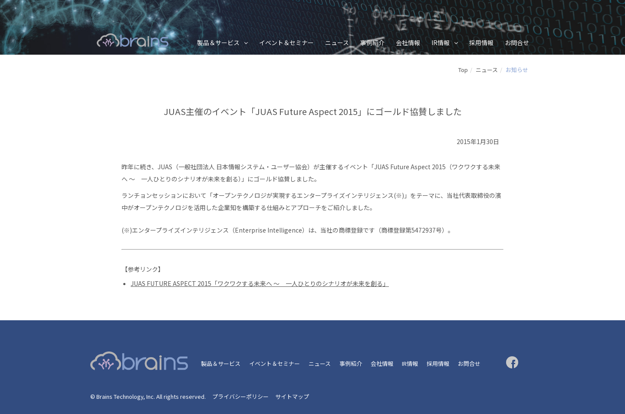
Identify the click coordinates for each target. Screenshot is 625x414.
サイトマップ (292, 396)
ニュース (337, 42)
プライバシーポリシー (240, 396)
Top (463, 70)
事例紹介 (372, 42)
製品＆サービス (218, 42)
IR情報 (440, 42)
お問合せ (517, 42)
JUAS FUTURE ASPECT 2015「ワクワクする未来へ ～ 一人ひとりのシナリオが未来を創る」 (260, 283)
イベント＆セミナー (286, 42)
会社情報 (408, 42)
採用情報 (481, 42)
